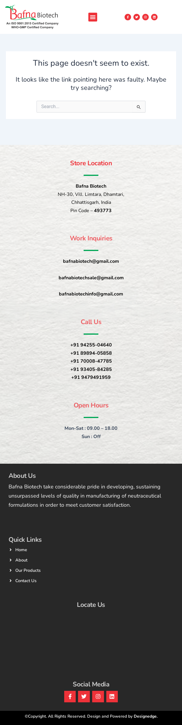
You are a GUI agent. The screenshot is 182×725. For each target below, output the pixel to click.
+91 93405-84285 (91, 369)
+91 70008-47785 (91, 361)
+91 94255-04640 (91, 345)
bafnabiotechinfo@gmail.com (91, 294)
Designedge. (146, 716)
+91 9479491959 (91, 377)
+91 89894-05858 (91, 353)
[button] (92, 17)
